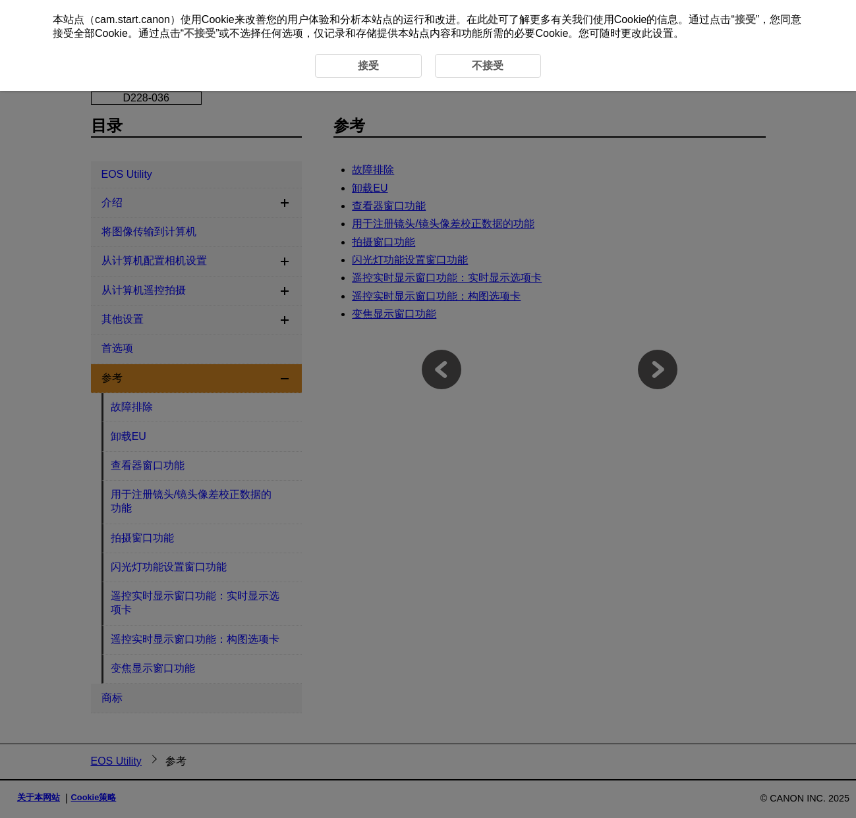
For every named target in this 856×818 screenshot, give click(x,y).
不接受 (199, 33)
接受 (745, 19)
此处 (487, 19)
